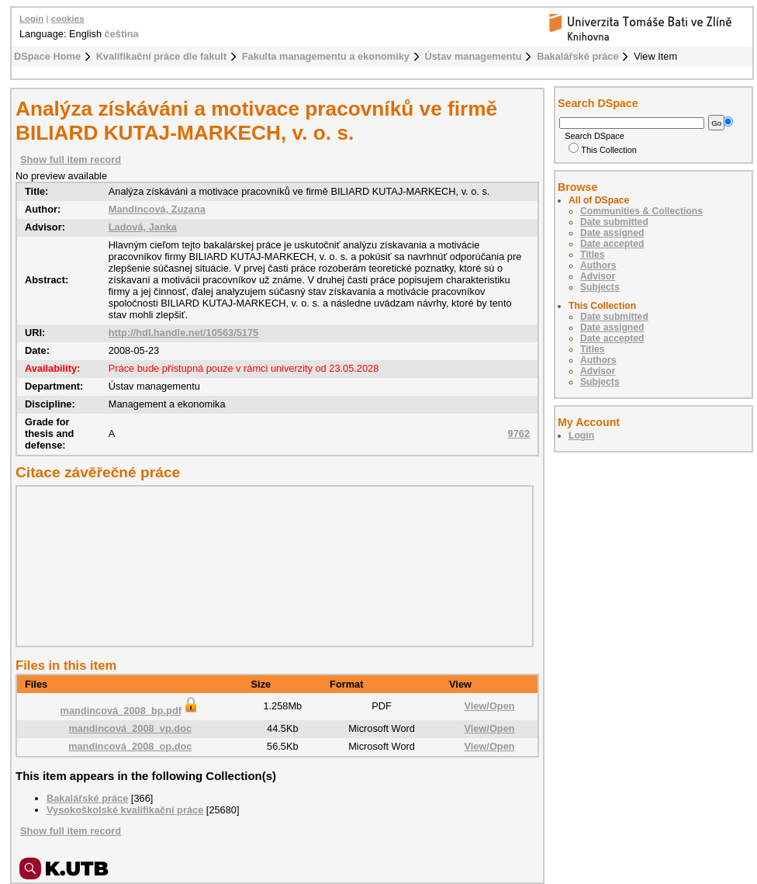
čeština (122, 34)
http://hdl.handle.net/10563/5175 (183, 332)
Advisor (597, 276)
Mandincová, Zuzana (157, 209)
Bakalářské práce (577, 56)
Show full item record (70, 159)
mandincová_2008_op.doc (130, 746)
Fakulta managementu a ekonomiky (326, 56)
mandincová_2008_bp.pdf (130, 710)
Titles (592, 254)
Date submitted (614, 222)
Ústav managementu (473, 56)
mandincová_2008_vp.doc (130, 728)
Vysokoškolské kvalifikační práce (125, 810)
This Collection (603, 149)
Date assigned (612, 232)
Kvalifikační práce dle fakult (161, 56)
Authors (598, 265)
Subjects (600, 287)
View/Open (489, 706)
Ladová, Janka (143, 227)
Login (31, 18)
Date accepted (612, 243)
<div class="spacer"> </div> (271, 565)
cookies (68, 18)
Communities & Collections (641, 211)
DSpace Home (47, 56)
